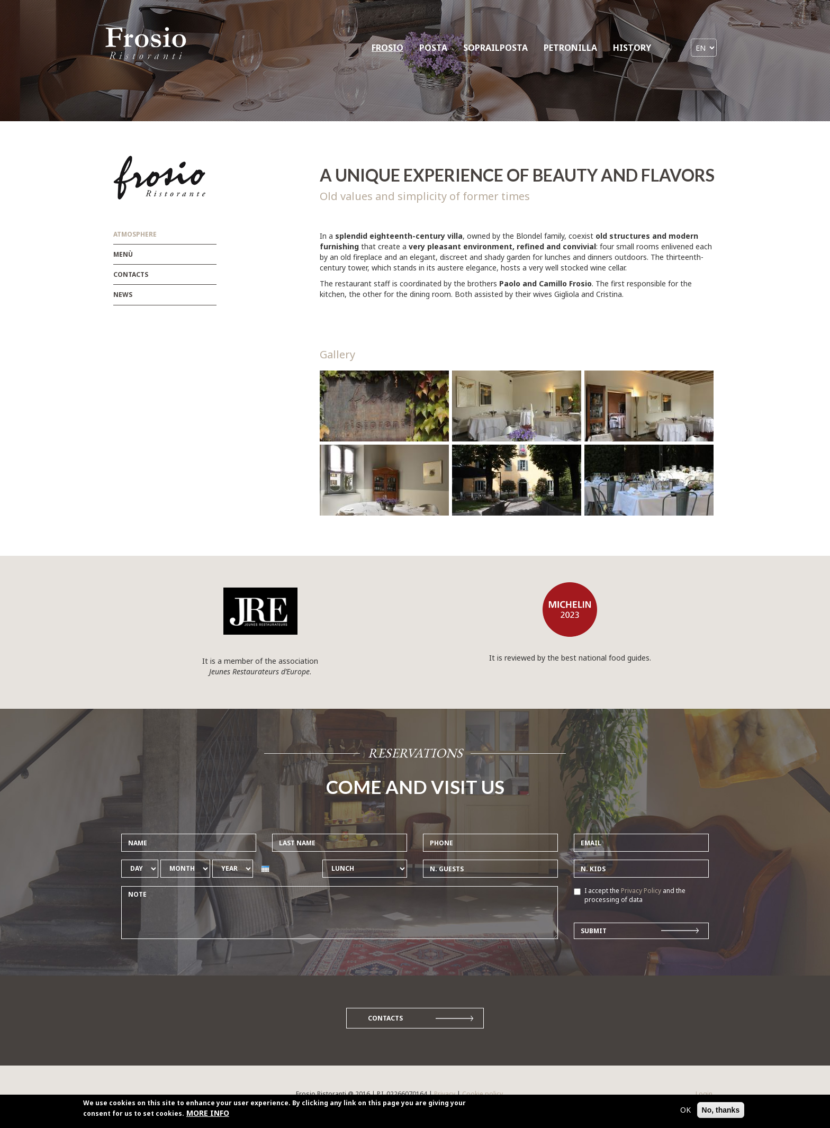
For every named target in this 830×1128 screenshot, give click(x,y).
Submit (594, 930)
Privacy (444, 1093)
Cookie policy (482, 1093)
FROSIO (387, 47)
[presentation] (265, 869)
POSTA (433, 47)
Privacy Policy (641, 890)
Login (704, 1093)
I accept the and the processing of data (629, 895)
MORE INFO (207, 1116)
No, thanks (721, 1113)
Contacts (130, 274)
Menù (123, 254)
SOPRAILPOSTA (495, 47)
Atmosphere (135, 234)
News (122, 294)
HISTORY (632, 47)
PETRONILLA (570, 47)
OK (685, 1113)
